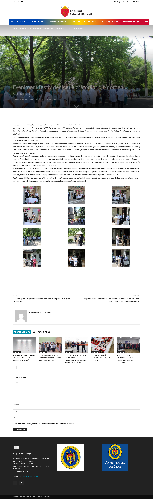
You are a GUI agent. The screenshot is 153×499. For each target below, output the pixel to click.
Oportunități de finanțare (85, 22)
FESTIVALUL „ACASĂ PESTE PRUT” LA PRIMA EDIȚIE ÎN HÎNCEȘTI (101, 357)
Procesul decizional (60, 22)
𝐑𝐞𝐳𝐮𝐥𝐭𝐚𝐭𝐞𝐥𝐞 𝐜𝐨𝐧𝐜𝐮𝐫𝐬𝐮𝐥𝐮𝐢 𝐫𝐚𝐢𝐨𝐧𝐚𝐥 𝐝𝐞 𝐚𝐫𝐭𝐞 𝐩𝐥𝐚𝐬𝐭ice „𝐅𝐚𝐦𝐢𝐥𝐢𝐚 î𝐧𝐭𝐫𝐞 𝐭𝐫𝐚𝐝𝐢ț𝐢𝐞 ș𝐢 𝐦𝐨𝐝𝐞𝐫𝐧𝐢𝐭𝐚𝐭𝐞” (24, 357)
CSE (146, 22)
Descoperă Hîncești (132, 22)
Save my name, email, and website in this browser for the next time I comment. (45, 424)
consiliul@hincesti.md (30, 476)
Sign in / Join (136, 2)
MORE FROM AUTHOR (41, 332)
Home (15, 28)
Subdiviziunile (39, 22)
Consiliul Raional (20, 22)
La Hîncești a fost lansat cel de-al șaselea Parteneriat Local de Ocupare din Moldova (50, 357)
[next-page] (17, 367)
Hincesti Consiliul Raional (24, 99)
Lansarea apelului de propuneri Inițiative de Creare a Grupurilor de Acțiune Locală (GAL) (41, 300)
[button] (14, 2)
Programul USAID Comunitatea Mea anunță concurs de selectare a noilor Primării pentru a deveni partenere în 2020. (111, 300)
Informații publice (111, 22)
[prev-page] (14, 367)
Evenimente (37, 28)
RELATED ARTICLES (22, 332)
